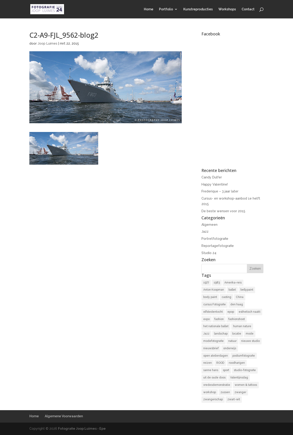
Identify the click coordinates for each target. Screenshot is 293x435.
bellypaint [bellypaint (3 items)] (246, 289)
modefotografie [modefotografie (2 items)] (213, 341)
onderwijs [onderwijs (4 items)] (229, 348)
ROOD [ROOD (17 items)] (220, 362)
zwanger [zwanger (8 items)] (240, 392)
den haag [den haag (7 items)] (236, 304)
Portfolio (166, 9)
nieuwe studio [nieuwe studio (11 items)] (250, 341)
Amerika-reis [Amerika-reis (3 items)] (233, 282)
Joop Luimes (47, 43)
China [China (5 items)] (239, 297)
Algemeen (209, 224)
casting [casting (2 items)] (226, 297)
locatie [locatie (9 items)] (236, 333)
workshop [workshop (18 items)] (209, 392)
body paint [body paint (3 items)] (210, 297)
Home (148, 9)
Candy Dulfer (211, 177)
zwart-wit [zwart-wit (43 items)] (233, 399)
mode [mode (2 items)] (250, 333)
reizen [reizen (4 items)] (207, 362)
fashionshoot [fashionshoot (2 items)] (236, 319)
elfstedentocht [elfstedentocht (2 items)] (213, 311)
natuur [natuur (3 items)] (232, 341)
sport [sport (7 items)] (226, 370)
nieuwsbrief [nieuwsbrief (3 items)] (211, 348)
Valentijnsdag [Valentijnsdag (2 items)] (239, 377)
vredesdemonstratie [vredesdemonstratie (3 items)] (216, 384)
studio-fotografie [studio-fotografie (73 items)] (245, 370)
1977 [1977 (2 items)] (206, 282)
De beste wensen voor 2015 (223, 211)
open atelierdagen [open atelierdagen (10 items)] (215, 355)
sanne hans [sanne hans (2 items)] (210, 370)
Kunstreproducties (198, 9)
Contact (248, 9)
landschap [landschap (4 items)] (221, 333)
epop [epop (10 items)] (230, 311)
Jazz (205, 231)
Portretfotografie (214, 238)
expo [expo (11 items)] (206, 319)
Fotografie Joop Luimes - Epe (82, 428)
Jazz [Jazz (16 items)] (206, 333)
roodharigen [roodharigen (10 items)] (237, 362)
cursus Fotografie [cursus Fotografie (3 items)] (214, 304)
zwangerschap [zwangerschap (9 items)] (213, 399)
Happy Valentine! (214, 184)
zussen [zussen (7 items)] (225, 392)
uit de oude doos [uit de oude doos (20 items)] (214, 377)
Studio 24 (208, 253)
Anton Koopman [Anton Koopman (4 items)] (213, 289)
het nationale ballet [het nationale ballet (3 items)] (216, 326)
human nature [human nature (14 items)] (242, 326)
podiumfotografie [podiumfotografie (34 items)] (243, 355)
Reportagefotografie (217, 246)
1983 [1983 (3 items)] (217, 282)
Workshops (227, 9)
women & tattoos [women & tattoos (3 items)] (246, 384)
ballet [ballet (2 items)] (232, 289)
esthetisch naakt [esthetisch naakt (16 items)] (249, 311)
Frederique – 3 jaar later (219, 191)
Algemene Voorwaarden (64, 416)
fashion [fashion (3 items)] (219, 319)
